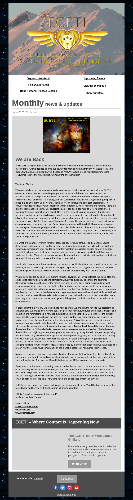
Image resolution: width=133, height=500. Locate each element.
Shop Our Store (95, 93)
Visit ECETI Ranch (38, 84)
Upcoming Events (94, 78)
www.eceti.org (22, 409)
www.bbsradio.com (25, 412)
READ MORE (79, 464)
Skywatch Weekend (38, 78)
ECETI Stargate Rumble (26, 406)
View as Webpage (66, 494)
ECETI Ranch (24, 478)
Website (38, 478)
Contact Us (67, 479)
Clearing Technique (94, 85)
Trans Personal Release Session (38, 91)
